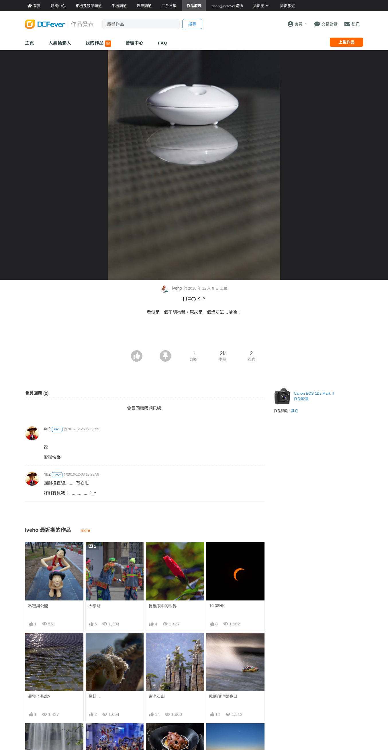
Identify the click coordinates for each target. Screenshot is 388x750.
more (85, 530)
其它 (294, 411)
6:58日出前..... (222, 733)
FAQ (163, 42)
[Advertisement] (194, 334)
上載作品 (346, 42)
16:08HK (217, 605)
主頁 (29, 42)
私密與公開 (38, 606)
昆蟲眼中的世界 (163, 606)
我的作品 (98, 43)
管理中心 (135, 42)
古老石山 (157, 696)
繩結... (94, 696)
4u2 (47, 428)
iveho (171, 288)
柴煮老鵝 (157, 733)
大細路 (95, 606)
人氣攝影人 (59, 42)
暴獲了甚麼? (39, 696)
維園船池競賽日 (223, 696)
